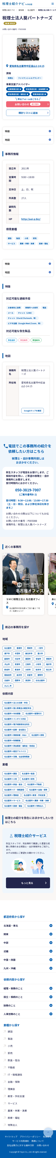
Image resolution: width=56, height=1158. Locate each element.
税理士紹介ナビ (8, 10)
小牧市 (38, 664)
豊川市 (40, 653)
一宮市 (40, 648)
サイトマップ (11, 1136)
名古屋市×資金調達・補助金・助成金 (19, 745)
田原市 (17, 680)
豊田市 (28, 658)
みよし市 (7, 685)
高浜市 (19, 675)
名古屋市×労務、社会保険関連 (16, 756)
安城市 (38, 658)
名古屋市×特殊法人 (35, 806)
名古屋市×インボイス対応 (15, 719)
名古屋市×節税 (38, 735)
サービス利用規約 (20, 1140)
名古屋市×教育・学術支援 (34, 795)
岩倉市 (29, 675)
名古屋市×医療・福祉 (13, 806)
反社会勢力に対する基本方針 (20, 1145)
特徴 (7, 131)
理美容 (11, 1089)
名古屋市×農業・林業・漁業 (37, 800)
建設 (10, 1031)
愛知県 (21, 10)
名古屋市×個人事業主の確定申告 (17, 708)
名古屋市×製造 (28, 773)
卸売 (10, 1053)
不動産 (11, 1067)
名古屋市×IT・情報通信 (14, 789)
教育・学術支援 (16, 1096)
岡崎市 (29, 648)
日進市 (7, 680)
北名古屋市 (40, 680)
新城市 (7, 669)
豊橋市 (19, 648)
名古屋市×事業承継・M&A (15, 735)
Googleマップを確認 (32, 410)
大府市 (28, 669)
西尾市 (49, 658)
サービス (12, 1103)
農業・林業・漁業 (17, 1110)
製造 (10, 1038)
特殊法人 (12, 1125)
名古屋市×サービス (12, 800)
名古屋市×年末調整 (12, 713)
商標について (37, 1140)
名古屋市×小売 (10, 779)
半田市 (17, 653)
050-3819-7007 (28, 491)
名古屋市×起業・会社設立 (15, 729)
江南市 (28, 664)
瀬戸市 (7, 653)
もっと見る (27, 883)
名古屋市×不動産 (34, 784)
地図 (7, 140)
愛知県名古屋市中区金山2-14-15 (26, 66)
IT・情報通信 (15, 1074)
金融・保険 (14, 1082)
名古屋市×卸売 (28, 779)
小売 (10, 1046)
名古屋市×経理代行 (34, 713)
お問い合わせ (43, 1145)
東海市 (17, 669)
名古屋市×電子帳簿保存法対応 (16, 724)
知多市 (38, 669)
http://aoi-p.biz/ (30, 219)
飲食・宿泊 (14, 1060)
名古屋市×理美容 (11, 795)
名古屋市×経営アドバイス (15, 751)
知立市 (49, 669)
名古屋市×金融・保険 (38, 789)
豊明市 (40, 675)
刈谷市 (17, 658)
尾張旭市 (7, 675)
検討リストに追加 (28, 113)
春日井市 (28, 653)
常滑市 (17, 664)
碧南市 (7, 658)
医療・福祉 (14, 1118)
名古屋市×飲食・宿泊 (13, 784)
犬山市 (7, 664)
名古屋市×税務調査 (12, 740)
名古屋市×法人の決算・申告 (16, 702)
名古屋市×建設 (10, 773)
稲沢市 (49, 664)
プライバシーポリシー (30, 1136)
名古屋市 (31, 10)
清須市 (28, 680)
